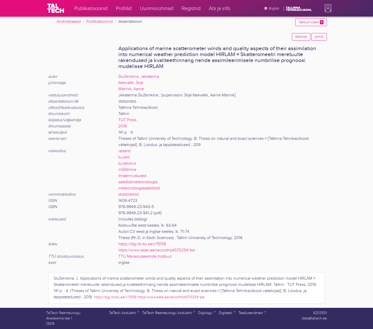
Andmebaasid (68, 21)
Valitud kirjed (311, 22)
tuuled (124, 157)
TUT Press (127, 120)
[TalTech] (55, 8)
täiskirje (301, 37)
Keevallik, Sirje (130, 82)
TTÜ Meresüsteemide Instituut (144, 256)
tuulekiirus (127, 163)
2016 (122, 126)
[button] (327, 8)
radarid (124, 151)
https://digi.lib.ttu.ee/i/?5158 (142, 244)
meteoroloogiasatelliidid (139, 188)
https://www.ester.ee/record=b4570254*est (156, 250)
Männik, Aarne (131, 89)
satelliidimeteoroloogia (137, 182)
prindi (319, 37)
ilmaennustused (132, 175)
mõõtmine (127, 169)
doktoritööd (128, 194)
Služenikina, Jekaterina (138, 76)
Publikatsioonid (99, 21)
